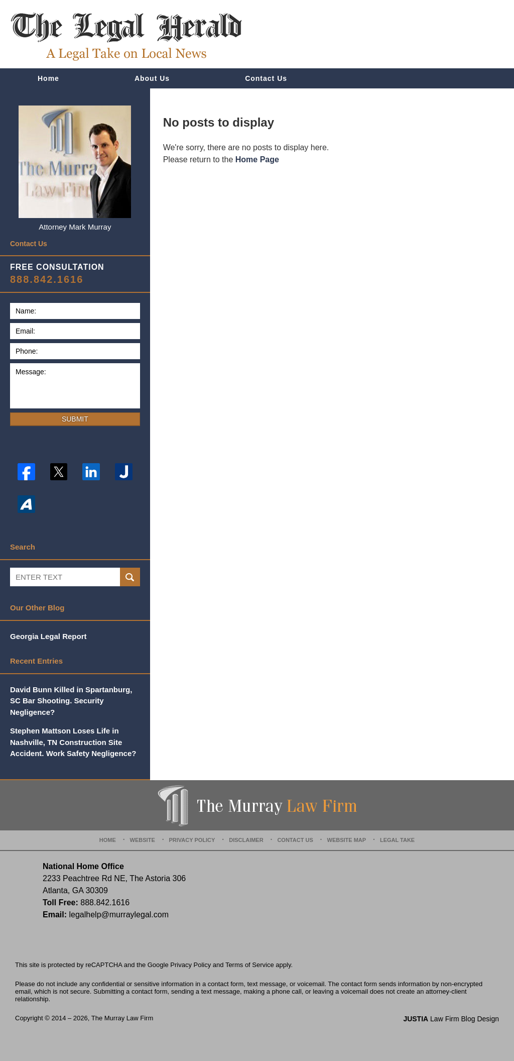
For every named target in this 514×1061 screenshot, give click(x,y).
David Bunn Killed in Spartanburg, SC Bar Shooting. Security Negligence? (71, 700)
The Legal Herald (126, 36)
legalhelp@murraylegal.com (119, 914)
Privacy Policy (192, 840)
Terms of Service (249, 965)
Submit (75, 419)
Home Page (257, 159)
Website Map (346, 840)
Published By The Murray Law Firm (442, 34)
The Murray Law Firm (122, 1018)
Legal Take (397, 840)
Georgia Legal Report (48, 636)
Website (142, 840)
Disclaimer (246, 840)
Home (48, 78)
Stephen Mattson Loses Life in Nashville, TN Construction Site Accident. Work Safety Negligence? (73, 742)
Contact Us (266, 78)
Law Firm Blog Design (451, 1019)
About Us (152, 78)
